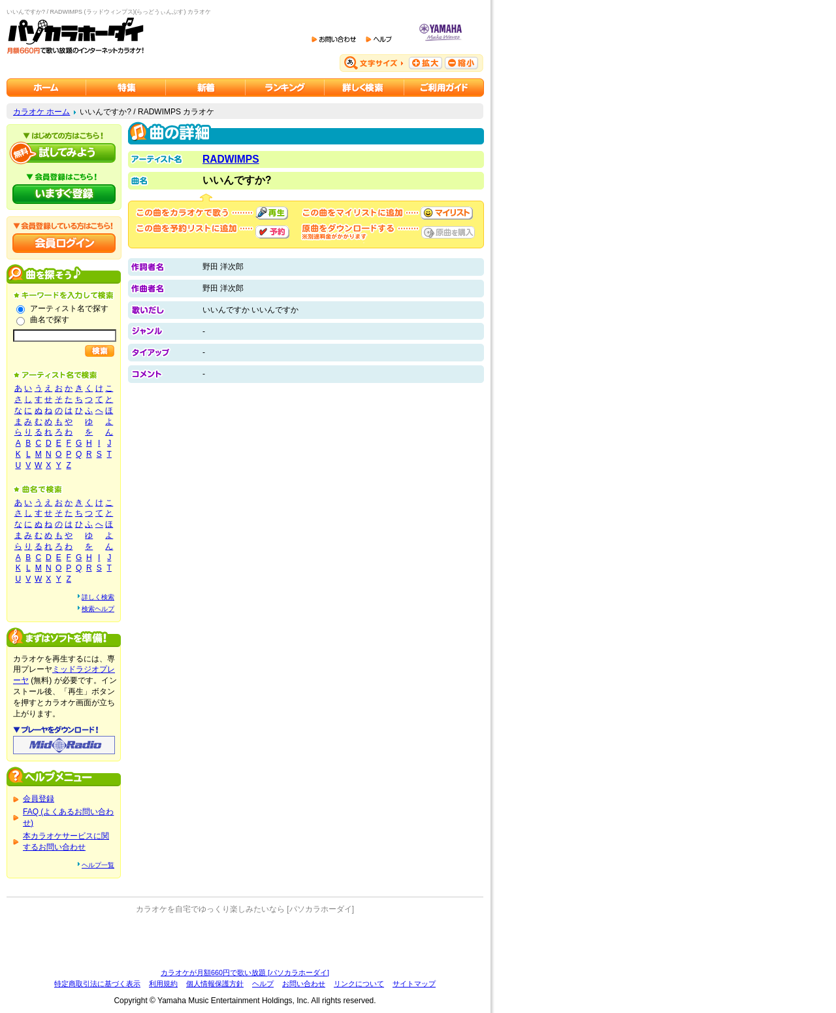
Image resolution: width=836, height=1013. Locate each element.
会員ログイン (64, 243)
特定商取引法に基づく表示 (97, 984)
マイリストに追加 (447, 213)
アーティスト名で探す (69, 308)
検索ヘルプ (98, 608)
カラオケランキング (285, 87)
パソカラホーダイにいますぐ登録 (64, 194)
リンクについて (359, 984)
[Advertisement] (245, 941)
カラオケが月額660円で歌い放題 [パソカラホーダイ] (245, 972)
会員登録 (38, 798)
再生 (271, 213)
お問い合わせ (303, 984)
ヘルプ (263, 984)
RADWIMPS (230, 159)
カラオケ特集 (126, 87)
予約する (272, 232)
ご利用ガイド (444, 87)
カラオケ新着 (206, 87)
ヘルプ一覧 (98, 865)
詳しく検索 (98, 597)
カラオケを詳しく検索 (364, 87)
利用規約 (163, 984)
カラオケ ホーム (41, 111)
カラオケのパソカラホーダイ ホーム (46, 87)
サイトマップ (414, 984)
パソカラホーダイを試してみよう (64, 153)
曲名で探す (49, 319)
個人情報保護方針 (215, 984)
